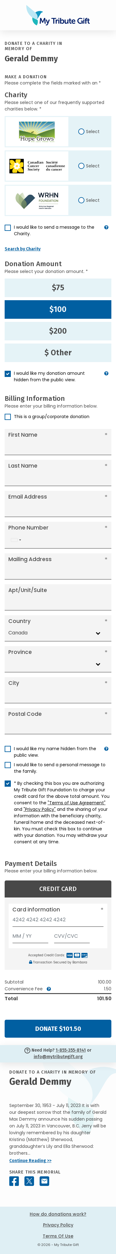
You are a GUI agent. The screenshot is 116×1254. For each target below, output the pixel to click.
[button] (106, 233)
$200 (58, 331)
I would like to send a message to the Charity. (54, 230)
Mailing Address (30, 559)
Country (19, 621)
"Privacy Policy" (40, 809)
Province (20, 652)
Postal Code (25, 714)
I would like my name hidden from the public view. (55, 752)
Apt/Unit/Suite (27, 590)
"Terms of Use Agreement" (76, 803)
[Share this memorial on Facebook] (14, 1181)
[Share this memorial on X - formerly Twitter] (29, 1181)
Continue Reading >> (30, 1160)
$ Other (58, 352)
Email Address (27, 496)
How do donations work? (58, 1214)
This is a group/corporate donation (51, 416)
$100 (58, 309)
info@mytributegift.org (58, 1056)
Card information (36, 909)
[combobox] (16, 540)
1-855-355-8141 (71, 1050)
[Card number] (58, 921)
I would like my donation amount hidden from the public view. (49, 376)
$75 (58, 287)
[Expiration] (30, 934)
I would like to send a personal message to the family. (59, 768)
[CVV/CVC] (72, 934)
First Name (22, 435)
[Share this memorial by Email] (44, 1181)
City (13, 683)
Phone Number (28, 527)
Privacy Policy (58, 1225)
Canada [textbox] (18, 632)
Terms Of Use (58, 1236)
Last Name (22, 465)
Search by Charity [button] (23, 249)
